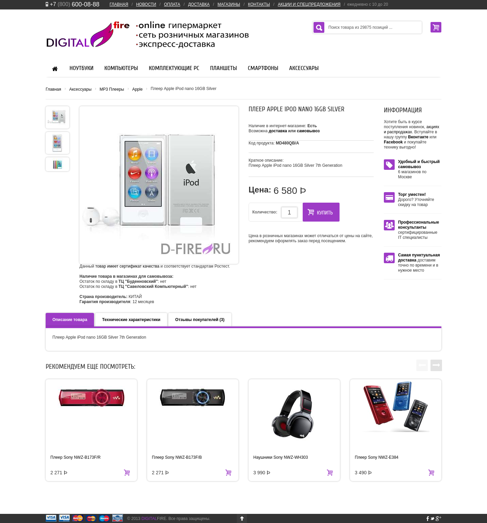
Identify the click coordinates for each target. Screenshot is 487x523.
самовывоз (308, 131)
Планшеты (223, 68)
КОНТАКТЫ (259, 4)
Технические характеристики (131, 319)
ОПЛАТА (172, 4)
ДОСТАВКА (199, 4)
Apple (137, 89)
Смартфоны (263, 68)
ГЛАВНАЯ (119, 4)
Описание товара (69, 319)
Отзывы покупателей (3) (200, 319)
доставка (278, 131)
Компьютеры (121, 68)
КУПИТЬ (320, 212)
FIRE (153, 518)
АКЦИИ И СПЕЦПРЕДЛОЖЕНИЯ (309, 4)
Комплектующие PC (174, 68)
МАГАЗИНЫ (228, 4)
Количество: (264, 212)
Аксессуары (304, 68)
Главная (53, 89)
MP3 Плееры (112, 89)
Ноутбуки (82, 68)
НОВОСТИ (146, 4)
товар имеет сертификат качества (127, 266)
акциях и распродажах (411, 129)
